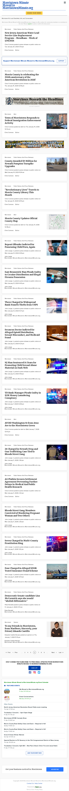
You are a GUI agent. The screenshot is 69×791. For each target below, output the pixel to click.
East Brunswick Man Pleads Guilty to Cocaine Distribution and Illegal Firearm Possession (23, 274)
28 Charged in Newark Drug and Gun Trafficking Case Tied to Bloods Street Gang (21, 451)
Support (61, 61)
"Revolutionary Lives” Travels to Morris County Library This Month (22, 192)
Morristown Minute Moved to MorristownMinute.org (22, 258)
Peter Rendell (9, 610)
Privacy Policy (38, 789)
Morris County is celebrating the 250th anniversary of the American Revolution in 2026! (22, 77)
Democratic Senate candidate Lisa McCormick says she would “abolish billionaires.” (22, 598)
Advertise (55, 769)
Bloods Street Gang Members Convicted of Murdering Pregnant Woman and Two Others (22, 513)
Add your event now (34, 753)
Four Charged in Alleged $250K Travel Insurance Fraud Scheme (21, 569)
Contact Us (30, 783)
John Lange (8, 256)
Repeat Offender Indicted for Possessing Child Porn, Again (20, 245)
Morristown (8, 29)
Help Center (38, 783)
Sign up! (34, 668)
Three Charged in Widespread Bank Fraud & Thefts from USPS (21, 303)
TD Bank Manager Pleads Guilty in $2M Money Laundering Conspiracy (23, 395)
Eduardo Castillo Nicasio (12, 641)
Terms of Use (30, 789)
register (30, 24)
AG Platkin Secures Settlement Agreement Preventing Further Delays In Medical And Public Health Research (21, 483)
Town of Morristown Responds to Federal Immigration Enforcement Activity (23, 120)
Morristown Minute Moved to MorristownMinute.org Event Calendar (26, 682)
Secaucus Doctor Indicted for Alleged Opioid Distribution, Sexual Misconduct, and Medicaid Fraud (22, 333)
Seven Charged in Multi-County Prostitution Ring (21, 542)
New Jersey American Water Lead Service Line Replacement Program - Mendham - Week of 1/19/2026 (22, 37)
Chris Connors (9, 50)
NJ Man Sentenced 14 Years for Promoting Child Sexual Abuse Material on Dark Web (21, 365)
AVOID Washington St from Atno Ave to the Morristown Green (22, 424)
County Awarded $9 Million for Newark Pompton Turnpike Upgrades (21, 164)
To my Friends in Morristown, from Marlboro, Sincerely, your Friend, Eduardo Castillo (21, 628)
